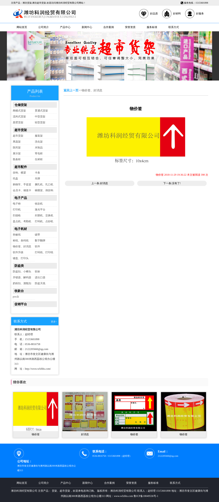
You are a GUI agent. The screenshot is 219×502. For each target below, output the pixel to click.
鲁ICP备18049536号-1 (146, 496)
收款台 (19, 291)
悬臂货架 (18, 122)
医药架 (17, 147)
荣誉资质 (130, 27)
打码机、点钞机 (44, 221)
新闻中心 (87, 27)
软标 (37, 271)
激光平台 (40, 209)
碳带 (37, 234)
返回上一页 (71, 90)
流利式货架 (19, 116)
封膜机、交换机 (44, 215)
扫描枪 (17, 215)
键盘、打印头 (21, 258)
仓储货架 (20, 105)
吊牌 (37, 178)
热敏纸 (17, 234)
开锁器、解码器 (22, 277)
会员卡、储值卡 (22, 190)
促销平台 (20, 304)
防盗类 (19, 265)
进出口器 (40, 277)
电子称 (17, 203)
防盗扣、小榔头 (22, 271)
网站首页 (22, 27)
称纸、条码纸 (21, 240)
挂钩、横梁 (19, 172)
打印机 (17, 209)
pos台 (16, 296)
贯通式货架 (41, 110)
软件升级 (18, 252)
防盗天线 (40, 283)
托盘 (15, 178)
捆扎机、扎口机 (44, 184)
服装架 (39, 135)
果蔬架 (17, 141)
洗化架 (39, 141)
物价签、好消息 (22, 246)
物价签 (36, 434)
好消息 (104, 183)
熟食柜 (17, 159)
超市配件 (20, 167)
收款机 (39, 203)
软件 (37, 246)
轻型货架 (40, 122)
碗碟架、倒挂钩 (44, 190)
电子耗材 (20, 229)
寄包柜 (39, 153)
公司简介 (43, 27)
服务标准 (152, 27)
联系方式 (173, 27)
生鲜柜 (39, 159)
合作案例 (108, 27)
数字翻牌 (40, 240)
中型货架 (40, 116)
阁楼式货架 (19, 110)
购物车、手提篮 (22, 184)
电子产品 (20, 198)
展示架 (17, 153)
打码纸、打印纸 (44, 252)
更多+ (54, 321)
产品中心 (65, 27)
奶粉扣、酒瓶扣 (22, 283)
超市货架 (20, 130)
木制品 (39, 147)
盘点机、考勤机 (22, 221)
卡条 (37, 172)
